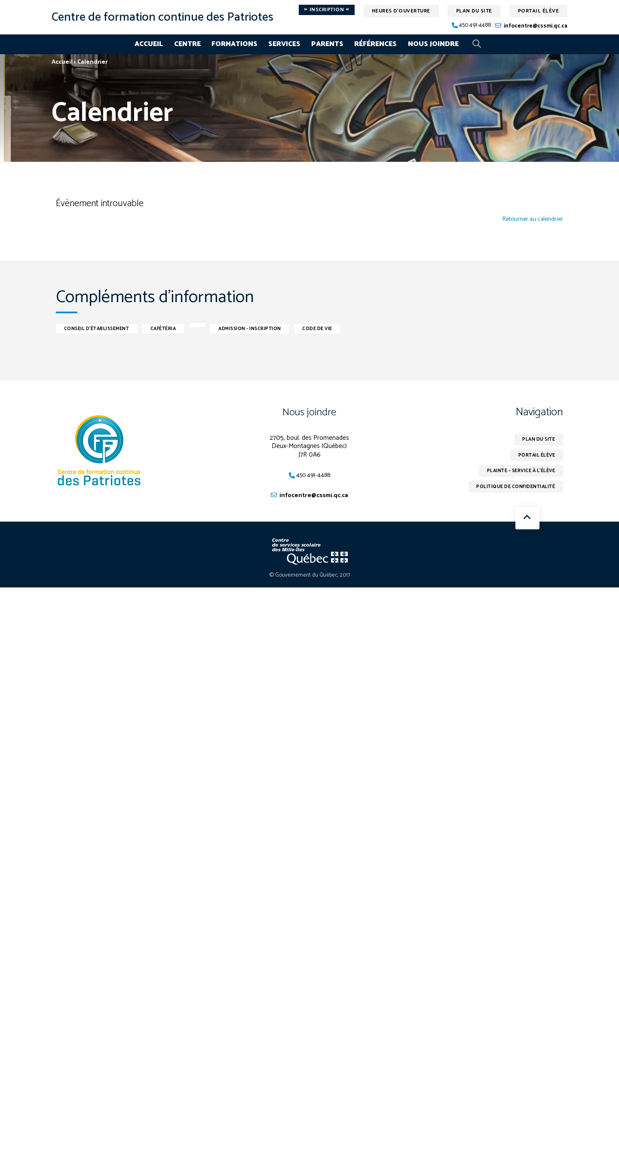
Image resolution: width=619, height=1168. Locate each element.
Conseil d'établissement (101, 328)
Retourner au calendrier (530, 219)
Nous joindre (433, 44)
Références (375, 44)
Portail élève (538, 11)
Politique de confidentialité (511, 489)
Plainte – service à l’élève (516, 472)
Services (284, 44)
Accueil (149, 44)
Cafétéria (175, 328)
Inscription (326, 10)
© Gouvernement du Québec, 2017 (310, 576)
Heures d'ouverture (401, 11)
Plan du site (474, 11)
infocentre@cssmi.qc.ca (535, 26)
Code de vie (344, 328)
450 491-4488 (475, 25)
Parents (327, 44)
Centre (187, 44)
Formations (234, 44)
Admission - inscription (269, 328)
